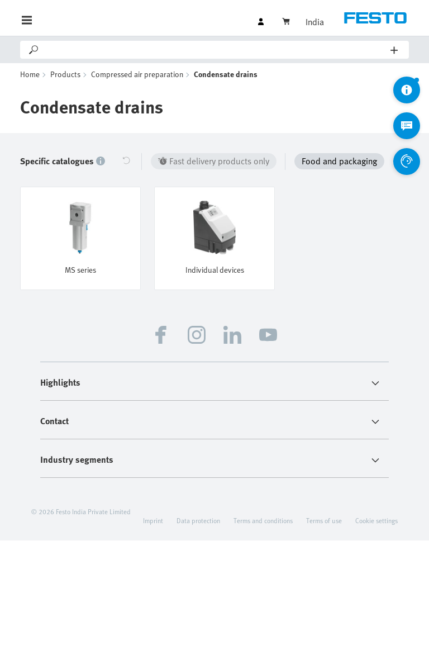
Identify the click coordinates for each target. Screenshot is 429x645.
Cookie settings (376, 520)
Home (30, 74)
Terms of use (324, 520)
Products (65, 74)
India (315, 22)
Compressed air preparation (137, 74)
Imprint (153, 520)
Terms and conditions (263, 520)
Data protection (198, 520)
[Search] (215, 50)
